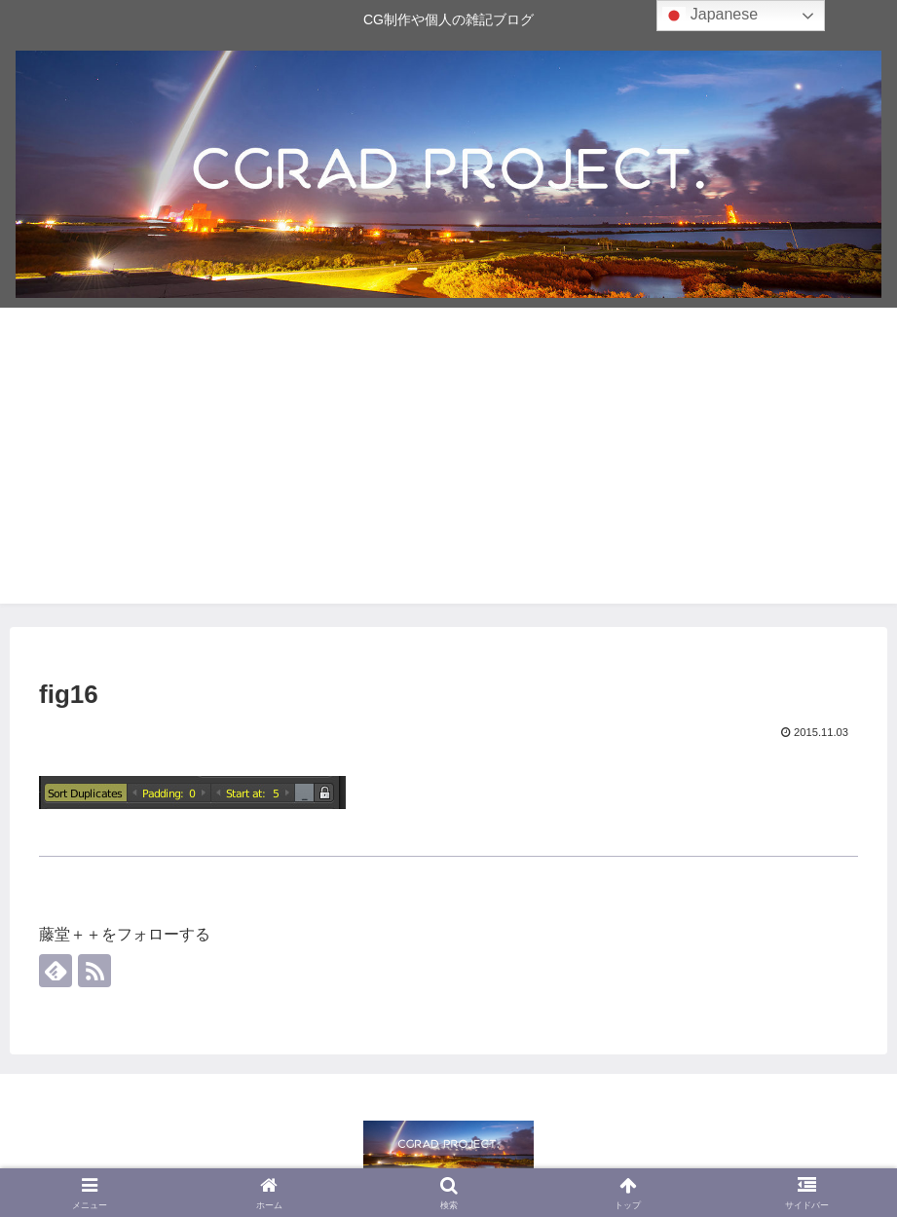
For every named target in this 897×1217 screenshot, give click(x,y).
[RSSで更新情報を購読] (94, 970)
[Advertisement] (448, 467)
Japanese (710, 15)
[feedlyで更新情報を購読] (55, 970)
